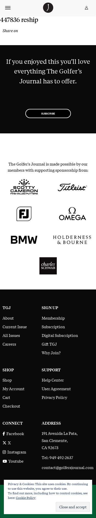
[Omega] (72, 213)
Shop (7, 380)
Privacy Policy (54, 397)
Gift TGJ (49, 344)
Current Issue (15, 326)
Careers (9, 344)
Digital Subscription (60, 335)
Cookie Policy (26, 497)
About (8, 318)
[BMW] (24, 239)
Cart (6, 397)
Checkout (11, 406)
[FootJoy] (24, 213)
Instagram (14, 451)
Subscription (53, 326)
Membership (53, 318)
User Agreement (56, 388)
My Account (14, 388)
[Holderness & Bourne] (72, 239)
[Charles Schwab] (48, 265)
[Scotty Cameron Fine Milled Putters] (24, 186)
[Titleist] (72, 186)
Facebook (13, 433)
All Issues (11, 335)
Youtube (13, 461)
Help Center (53, 380)
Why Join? (51, 352)
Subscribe (48, 113)
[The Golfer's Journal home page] (48, 11)
